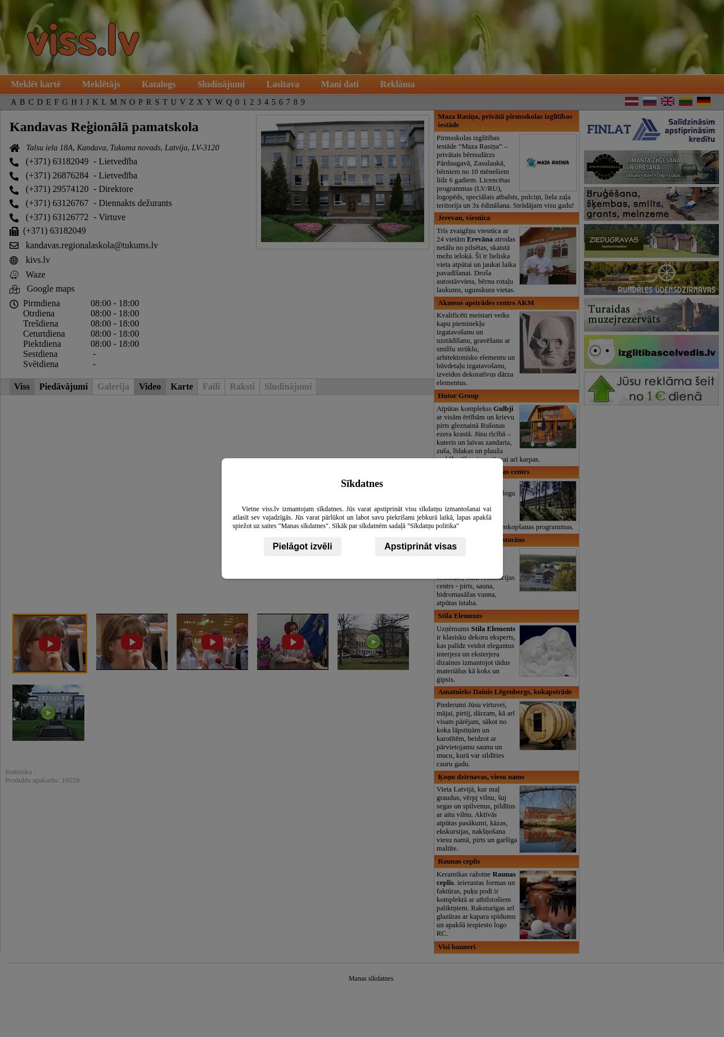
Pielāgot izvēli (302, 546)
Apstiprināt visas (420, 546)
